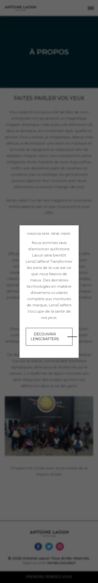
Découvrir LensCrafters (45, 336)
